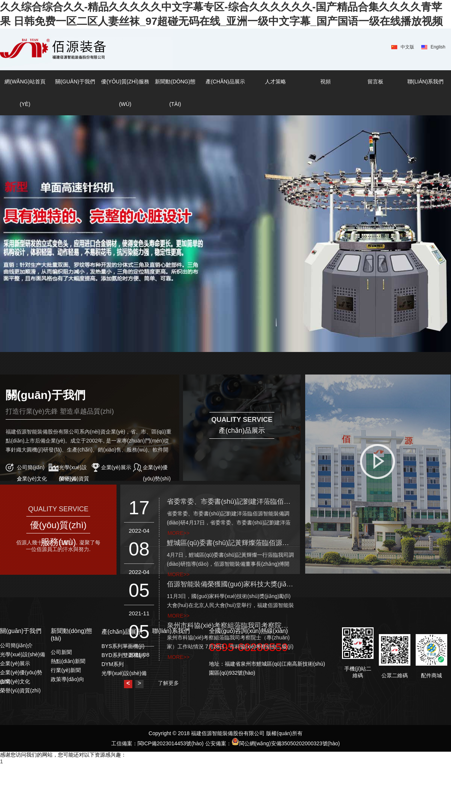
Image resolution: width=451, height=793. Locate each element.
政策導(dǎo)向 (67, 679)
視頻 (325, 82)
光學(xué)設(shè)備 (73, 468)
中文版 (407, 47)
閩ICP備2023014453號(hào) (171, 743)
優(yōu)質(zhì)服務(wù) (125, 93)
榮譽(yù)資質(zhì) (74, 480)
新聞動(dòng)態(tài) (175, 93)
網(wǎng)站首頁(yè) (25, 93)
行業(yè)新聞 (66, 670)
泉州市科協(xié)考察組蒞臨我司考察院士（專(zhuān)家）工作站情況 (230, 625)
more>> (178, 533)
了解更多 (168, 683)
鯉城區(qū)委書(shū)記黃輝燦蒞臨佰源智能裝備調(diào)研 (230, 543)
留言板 (375, 82)
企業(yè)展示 (116, 467)
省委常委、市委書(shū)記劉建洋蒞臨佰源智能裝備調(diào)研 (230, 501)
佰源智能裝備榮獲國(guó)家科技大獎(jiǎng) (230, 584)
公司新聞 (61, 652)
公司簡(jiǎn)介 (30, 468)
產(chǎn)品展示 (225, 82)
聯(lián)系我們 (425, 82)
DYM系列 (112, 664)
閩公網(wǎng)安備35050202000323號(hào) (286, 743)
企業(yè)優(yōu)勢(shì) (157, 468)
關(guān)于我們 (75, 82)
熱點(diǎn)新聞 (68, 661)
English (438, 47)
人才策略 (275, 82)
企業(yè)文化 (32, 479)
